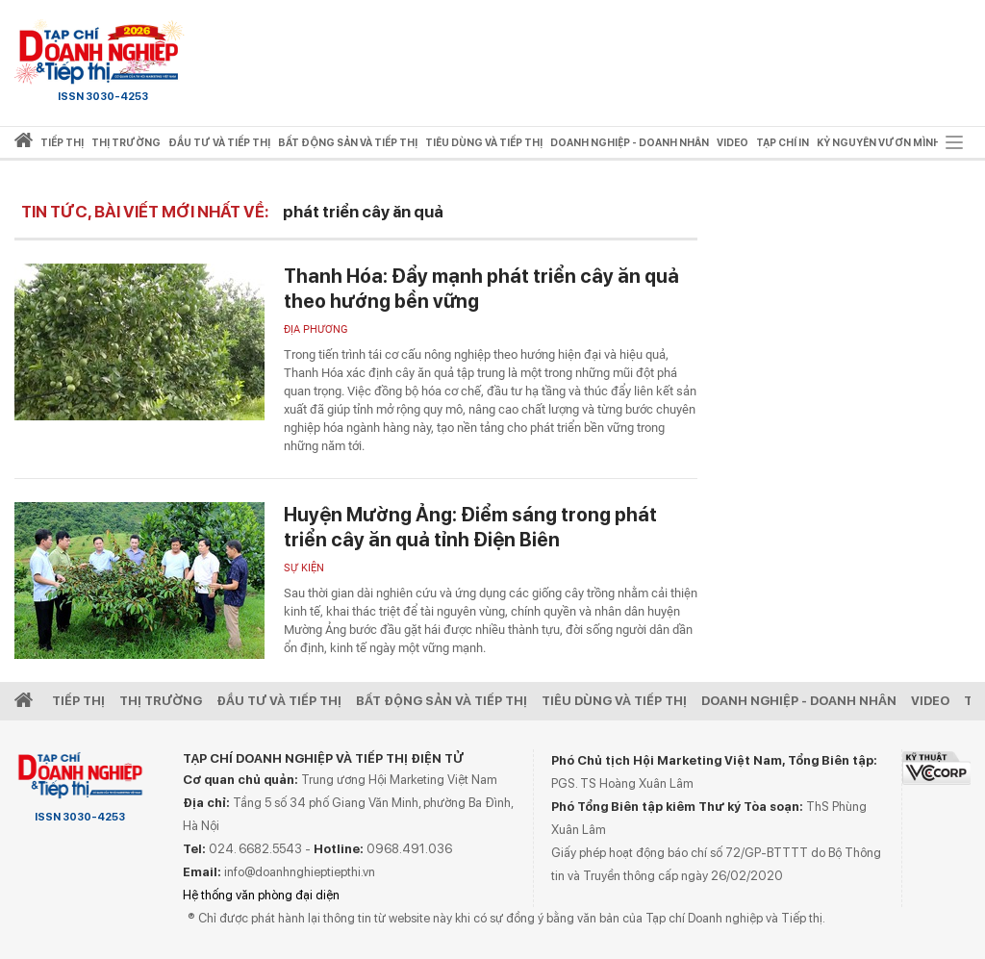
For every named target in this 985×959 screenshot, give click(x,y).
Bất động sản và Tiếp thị (441, 701)
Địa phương (316, 329)
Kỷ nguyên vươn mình (879, 143)
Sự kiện (304, 568)
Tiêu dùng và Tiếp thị (614, 701)
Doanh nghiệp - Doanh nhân (799, 701)
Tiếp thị (62, 143)
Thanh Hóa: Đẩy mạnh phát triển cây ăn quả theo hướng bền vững (481, 289)
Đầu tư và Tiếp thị (278, 701)
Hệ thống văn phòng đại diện (261, 895)
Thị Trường (160, 701)
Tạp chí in (782, 143)
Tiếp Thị (78, 701)
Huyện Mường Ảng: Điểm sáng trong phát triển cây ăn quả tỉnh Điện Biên (470, 527)
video (732, 143)
